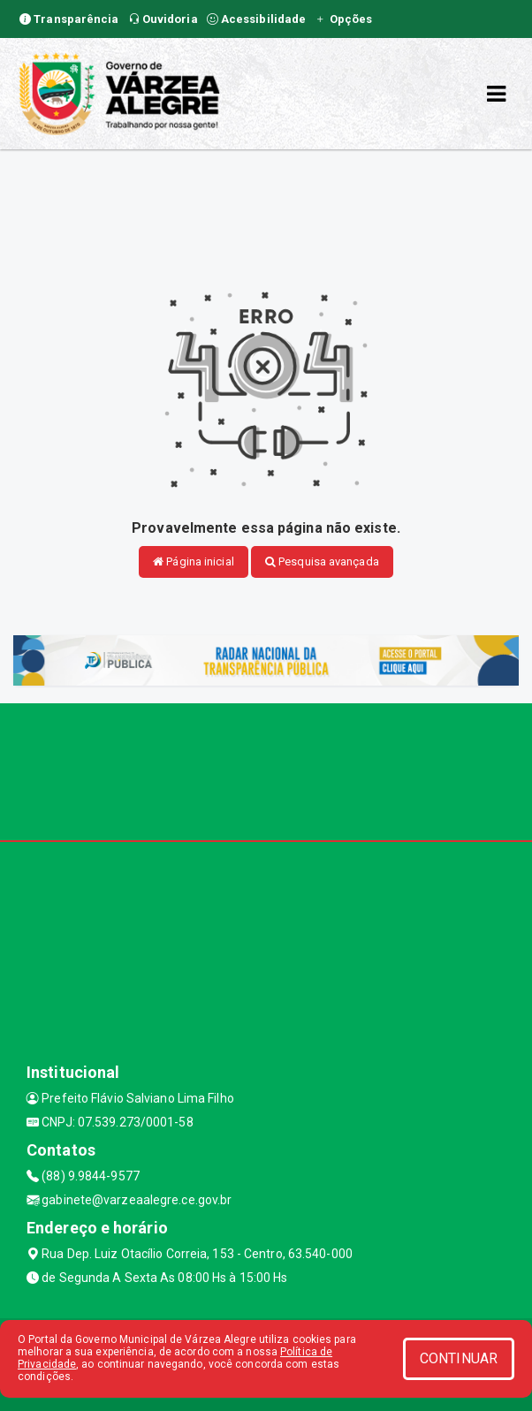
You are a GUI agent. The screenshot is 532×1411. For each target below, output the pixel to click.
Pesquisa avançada (322, 561)
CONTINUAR (459, 1358)
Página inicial (193, 561)
